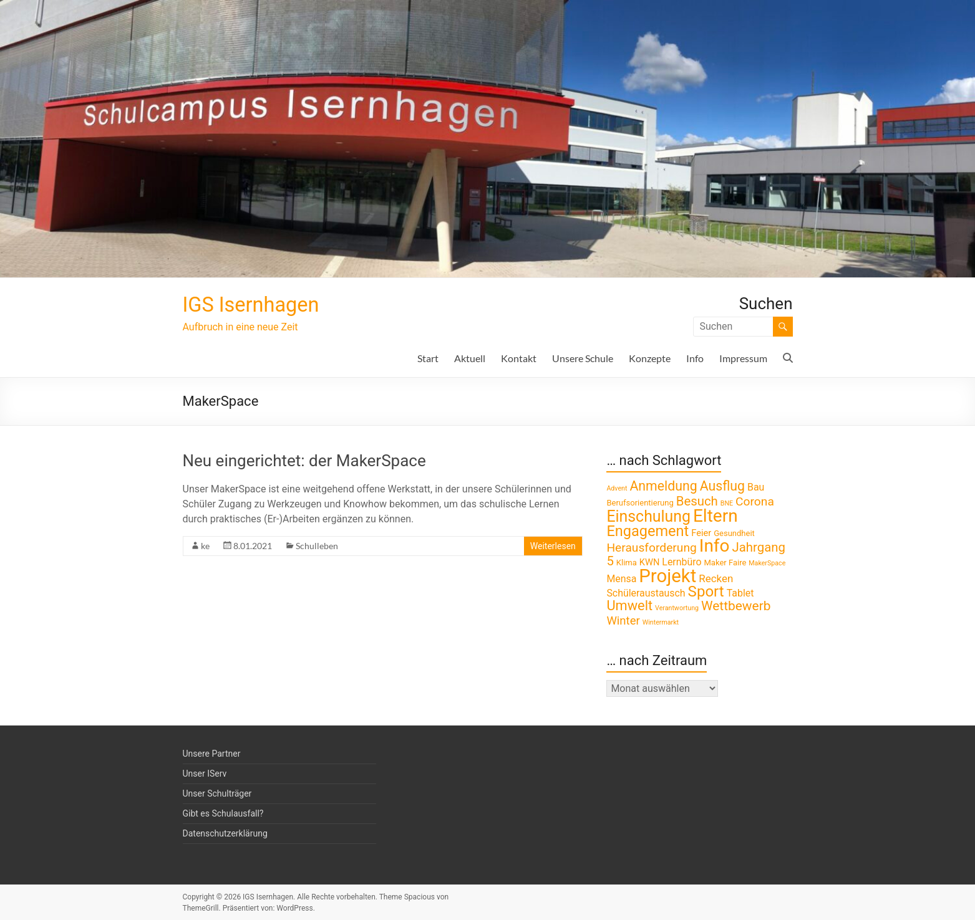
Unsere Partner (212, 754)
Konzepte (650, 358)
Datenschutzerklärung (225, 833)
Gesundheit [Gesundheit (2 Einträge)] (734, 533)
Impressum (743, 358)
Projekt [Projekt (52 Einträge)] (667, 576)
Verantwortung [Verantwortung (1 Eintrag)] (677, 608)
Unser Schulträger (217, 793)
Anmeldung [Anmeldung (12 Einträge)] (663, 486)
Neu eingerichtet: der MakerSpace (304, 460)
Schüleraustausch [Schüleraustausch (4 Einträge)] (645, 593)
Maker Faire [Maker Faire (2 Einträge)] (725, 562)
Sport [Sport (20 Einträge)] (706, 591)
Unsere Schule (582, 358)
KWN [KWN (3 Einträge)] (649, 562)
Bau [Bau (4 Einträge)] (755, 487)
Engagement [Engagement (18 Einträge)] (647, 531)
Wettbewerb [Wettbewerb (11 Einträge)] (735, 605)
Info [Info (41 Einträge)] (714, 545)
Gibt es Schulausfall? (223, 813)
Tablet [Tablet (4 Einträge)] (740, 593)
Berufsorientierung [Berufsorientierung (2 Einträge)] (639, 502)
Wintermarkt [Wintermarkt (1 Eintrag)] (661, 622)
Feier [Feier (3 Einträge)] (701, 533)
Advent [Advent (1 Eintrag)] (616, 488)
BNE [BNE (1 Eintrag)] (726, 503)
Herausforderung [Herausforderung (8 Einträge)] (651, 547)
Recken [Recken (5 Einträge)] (716, 578)
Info (695, 358)
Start (428, 358)
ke (205, 545)
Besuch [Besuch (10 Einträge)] (697, 501)
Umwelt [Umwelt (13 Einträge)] (629, 605)
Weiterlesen (553, 546)
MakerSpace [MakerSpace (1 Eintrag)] (767, 563)
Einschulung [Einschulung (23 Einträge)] (648, 516)
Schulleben (317, 545)
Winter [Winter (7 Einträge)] (622, 621)
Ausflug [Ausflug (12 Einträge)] (722, 486)
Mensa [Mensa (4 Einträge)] (621, 579)
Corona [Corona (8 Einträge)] (754, 501)
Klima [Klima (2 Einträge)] (626, 562)
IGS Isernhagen (258, 305)
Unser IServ (205, 774)
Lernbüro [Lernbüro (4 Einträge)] (681, 562)
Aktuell (469, 358)
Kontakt (518, 358)
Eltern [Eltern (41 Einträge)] (715, 516)
